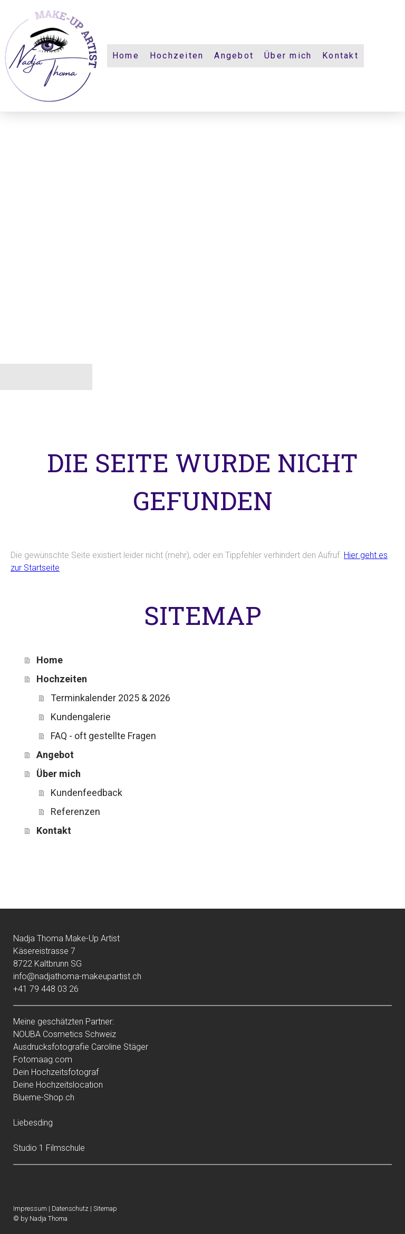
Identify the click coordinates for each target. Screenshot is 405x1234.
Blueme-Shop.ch (43, 1097)
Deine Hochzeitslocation (58, 1085)
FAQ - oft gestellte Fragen (103, 735)
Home (125, 56)
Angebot (234, 56)
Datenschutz (70, 1208)
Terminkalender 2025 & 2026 (110, 697)
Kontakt (340, 56)
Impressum (30, 1208)
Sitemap (105, 1208)
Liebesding (33, 1123)
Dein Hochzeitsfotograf (56, 1072)
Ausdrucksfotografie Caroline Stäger (80, 1047)
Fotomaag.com (42, 1059)
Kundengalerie (81, 716)
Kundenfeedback (86, 792)
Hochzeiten (177, 56)
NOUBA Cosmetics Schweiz (64, 1034)
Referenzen (75, 811)
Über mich (288, 56)
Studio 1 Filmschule (49, 1148)
